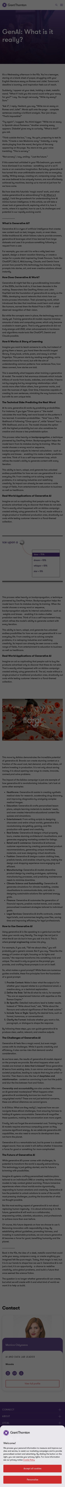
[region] (32, 1456)
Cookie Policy (29, 1460)
